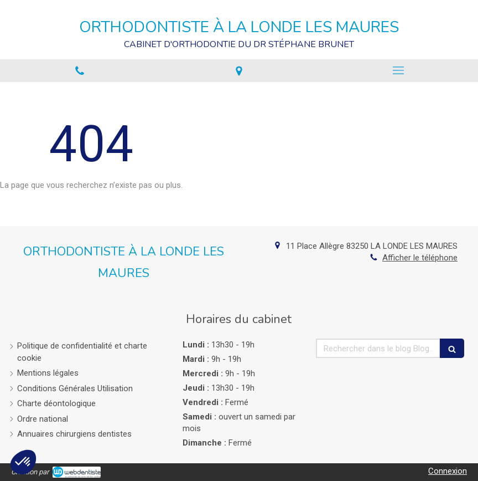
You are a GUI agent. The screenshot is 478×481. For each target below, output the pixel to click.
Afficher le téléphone (420, 258)
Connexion (447, 471)
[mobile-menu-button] (398, 70)
